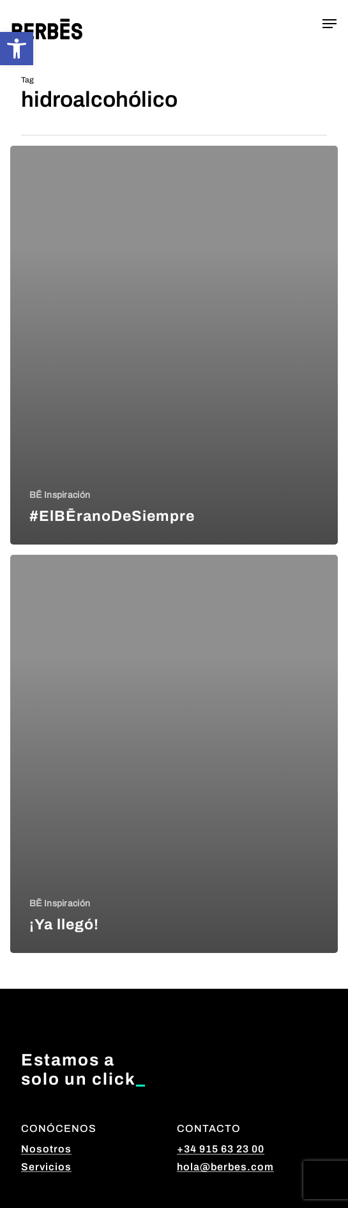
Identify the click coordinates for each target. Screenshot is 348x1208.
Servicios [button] (46, 1166)
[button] (16, 48)
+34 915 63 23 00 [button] (220, 1148)
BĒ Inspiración (59, 495)
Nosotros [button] (46, 1148)
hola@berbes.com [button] (225, 1166)
